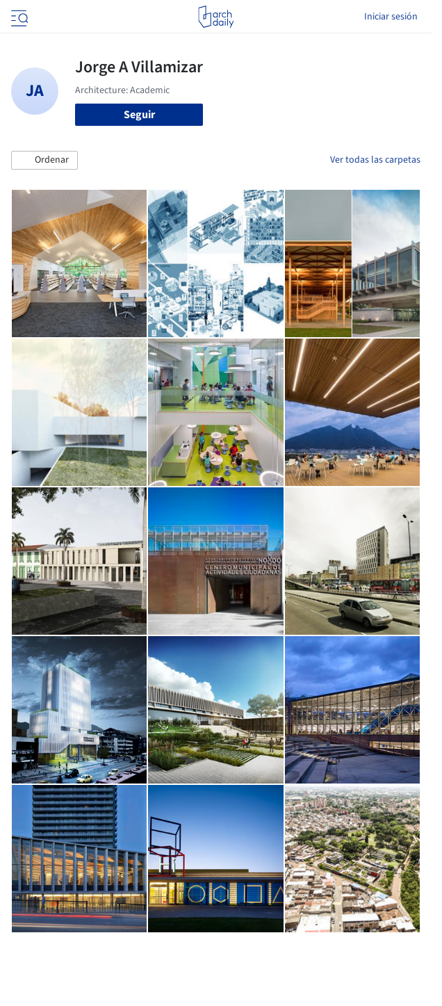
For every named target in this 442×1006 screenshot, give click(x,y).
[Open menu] (18, 16)
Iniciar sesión (391, 17)
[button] (44, 160)
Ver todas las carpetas (375, 160)
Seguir (139, 114)
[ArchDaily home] (216, 17)
